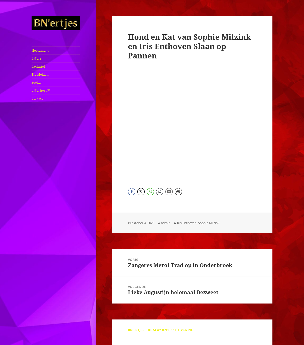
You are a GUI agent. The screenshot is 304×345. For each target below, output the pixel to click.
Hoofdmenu (40, 50)
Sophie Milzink (208, 223)
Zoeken (37, 82)
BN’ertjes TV (41, 90)
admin (165, 223)
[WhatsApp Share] (150, 191)
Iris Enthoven (186, 223)
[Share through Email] (169, 191)
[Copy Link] (159, 191)
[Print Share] (178, 191)
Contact (37, 98)
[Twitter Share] (141, 191)
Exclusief (38, 66)
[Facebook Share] (131, 191)
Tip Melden (40, 74)
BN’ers (36, 58)
